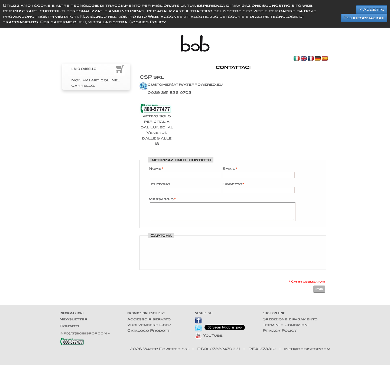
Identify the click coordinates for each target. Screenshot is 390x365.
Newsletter (73, 319)
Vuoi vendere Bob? (149, 325)
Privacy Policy (280, 330)
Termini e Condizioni (285, 325)
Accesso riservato (149, 319)
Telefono (159, 184)
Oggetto (232, 184)
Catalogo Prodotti (149, 330)
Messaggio (161, 199)
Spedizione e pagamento (290, 319)
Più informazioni (364, 18)
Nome (155, 168)
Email (228, 168)
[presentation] (190, 252)
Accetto (373, 9)
